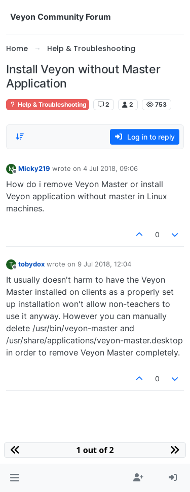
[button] (14, 478)
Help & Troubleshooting (48, 104)
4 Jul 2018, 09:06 (110, 168)
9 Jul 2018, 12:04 (104, 264)
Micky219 (34, 168)
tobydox (31, 264)
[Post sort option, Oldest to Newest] (20, 136)
